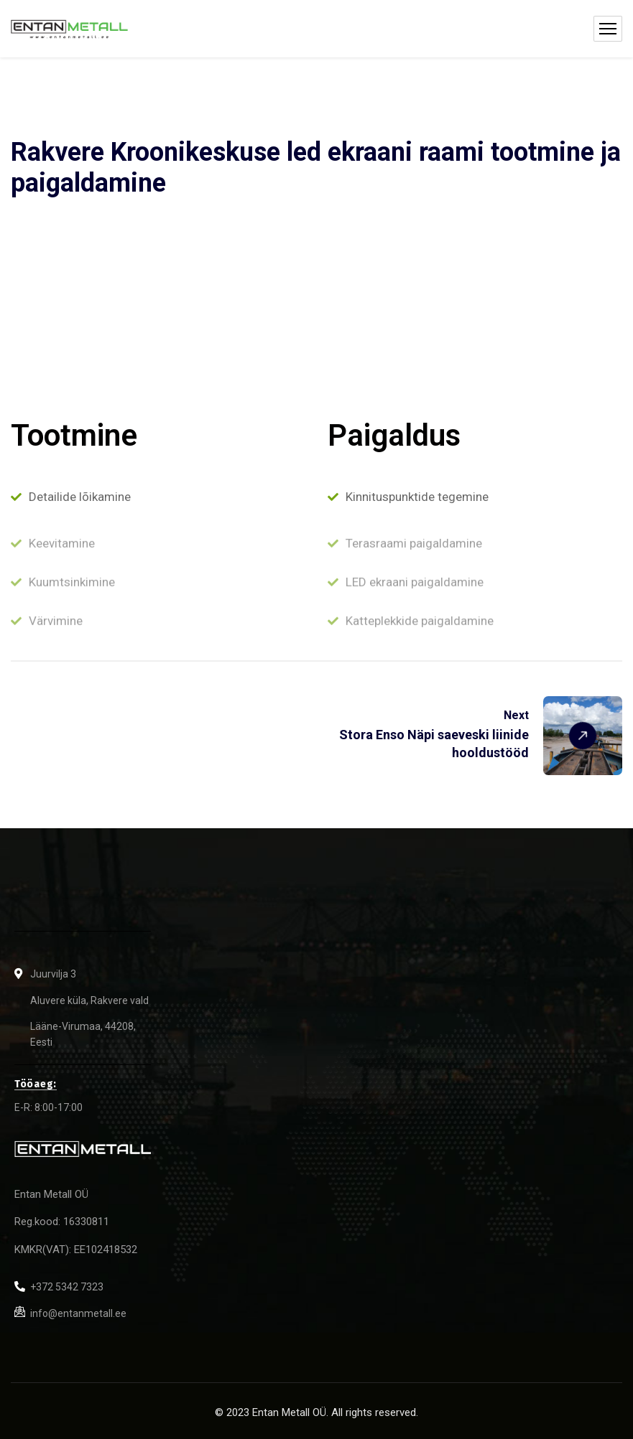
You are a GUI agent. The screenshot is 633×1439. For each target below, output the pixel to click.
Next (516, 715)
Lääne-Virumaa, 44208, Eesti (83, 1034)
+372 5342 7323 (66, 1287)
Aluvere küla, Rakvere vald (89, 1000)
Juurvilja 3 (53, 974)
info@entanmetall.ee (78, 1313)
